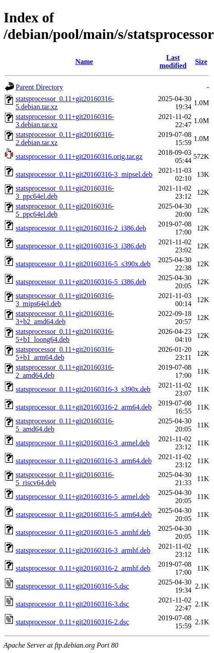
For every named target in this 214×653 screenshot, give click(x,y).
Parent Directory (39, 87)
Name (84, 61)
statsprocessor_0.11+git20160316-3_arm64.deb (83, 461)
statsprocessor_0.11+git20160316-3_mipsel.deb (84, 174)
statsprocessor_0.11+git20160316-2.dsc (72, 622)
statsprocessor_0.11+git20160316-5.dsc (72, 586)
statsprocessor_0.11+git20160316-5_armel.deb (83, 496)
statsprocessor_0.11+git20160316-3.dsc (72, 604)
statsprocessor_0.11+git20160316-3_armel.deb (83, 443)
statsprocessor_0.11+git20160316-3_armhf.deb (83, 550)
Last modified (172, 61)
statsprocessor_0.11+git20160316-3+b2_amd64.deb (65, 317)
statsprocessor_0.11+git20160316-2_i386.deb (81, 228)
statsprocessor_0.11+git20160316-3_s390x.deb (83, 389)
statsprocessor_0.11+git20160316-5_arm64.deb (83, 514)
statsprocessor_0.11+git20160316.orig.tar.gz (79, 156)
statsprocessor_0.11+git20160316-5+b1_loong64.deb (65, 335)
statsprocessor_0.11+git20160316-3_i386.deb (81, 246)
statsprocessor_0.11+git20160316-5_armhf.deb (83, 532)
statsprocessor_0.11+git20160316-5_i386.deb (81, 282)
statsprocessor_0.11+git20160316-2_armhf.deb (83, 568)
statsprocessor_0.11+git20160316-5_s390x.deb (83, 264)
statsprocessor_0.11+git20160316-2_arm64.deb (83, 407)
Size (201, 61)
